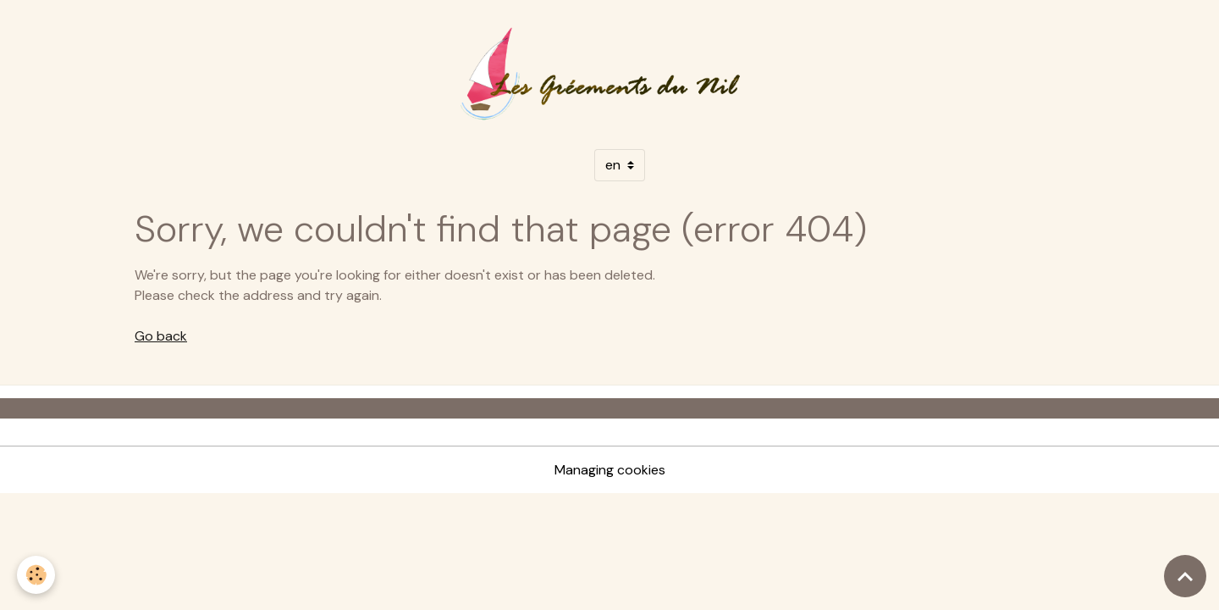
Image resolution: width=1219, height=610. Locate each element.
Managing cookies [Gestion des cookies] (609, 470)
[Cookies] (36, 575)
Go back (161, 336)
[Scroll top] (1185, 576)
